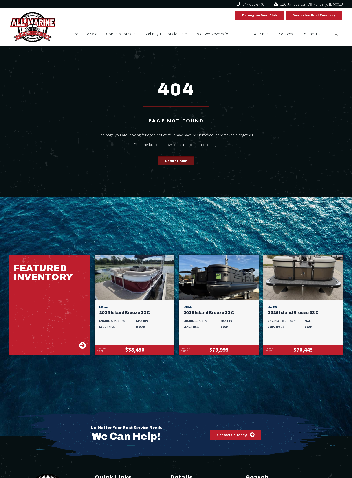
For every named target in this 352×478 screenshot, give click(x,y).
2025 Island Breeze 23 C (124, 313)
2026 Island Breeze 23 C (293, 313)
